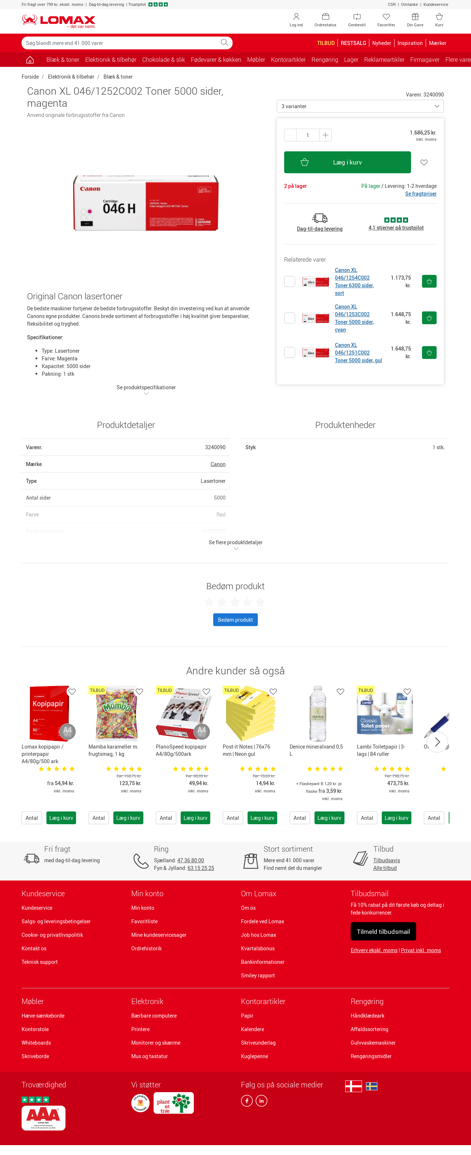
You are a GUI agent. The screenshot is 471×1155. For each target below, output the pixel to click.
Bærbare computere (154, 1015)
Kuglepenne (254, 1056)
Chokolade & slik (163, 60)
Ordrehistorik (146, 948)
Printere (140, 1029)
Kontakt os (34, 948)
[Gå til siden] (30, 59)
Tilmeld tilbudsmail (383, 931)
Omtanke (409, 4)
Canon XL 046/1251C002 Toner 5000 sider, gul (358, 352)
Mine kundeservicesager (158, 934)
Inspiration (410, 42)
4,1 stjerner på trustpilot (396, 227)
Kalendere (252, 1029)
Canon (218, 464)
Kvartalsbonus (258, 948)
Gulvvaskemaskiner (373, 1042)
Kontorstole (35, 1029)
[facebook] (247, 1102)
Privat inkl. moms (421, 950)
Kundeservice (435, 4)
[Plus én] (290, 135)
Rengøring (367, 1001)
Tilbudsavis (386, 860)
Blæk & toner (62, 60)
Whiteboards (36, 1042)
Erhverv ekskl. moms (374, 950)
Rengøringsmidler (371, 1056)
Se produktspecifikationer (146, 390)
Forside (30, 76)
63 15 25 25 (201, 867)
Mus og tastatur (149, 1056)
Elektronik (147, 1001)
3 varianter (294, 106)
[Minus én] (325, 135)
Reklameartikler (384, 60)
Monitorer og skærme (155, 1042)
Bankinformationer (263, 961)
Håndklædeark (367, 1015)
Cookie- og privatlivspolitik (52, 934)
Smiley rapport (258, 975)
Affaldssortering (369, 1029)
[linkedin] (260, 1102)
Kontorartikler (263, 1001)
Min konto (142, 907)
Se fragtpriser (421, 193)
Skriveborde (35, 1056)
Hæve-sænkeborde (43, 1015)
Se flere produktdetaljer (236, 545)
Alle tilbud (385, 867)
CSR (392, 4)
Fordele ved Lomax (262, 921)
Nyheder (381, 42)
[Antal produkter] (308, 135)
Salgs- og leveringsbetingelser (56, 921)
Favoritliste (144, 921)
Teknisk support (40, 961)
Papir (247, 1015)
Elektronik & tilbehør (71, 76)
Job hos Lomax (258, 934)
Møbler (33, 1001)
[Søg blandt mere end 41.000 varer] (119, 43)
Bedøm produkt (235, 619)
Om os (248, 907)
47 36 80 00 (190, 860)
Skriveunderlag (258, 1042)
